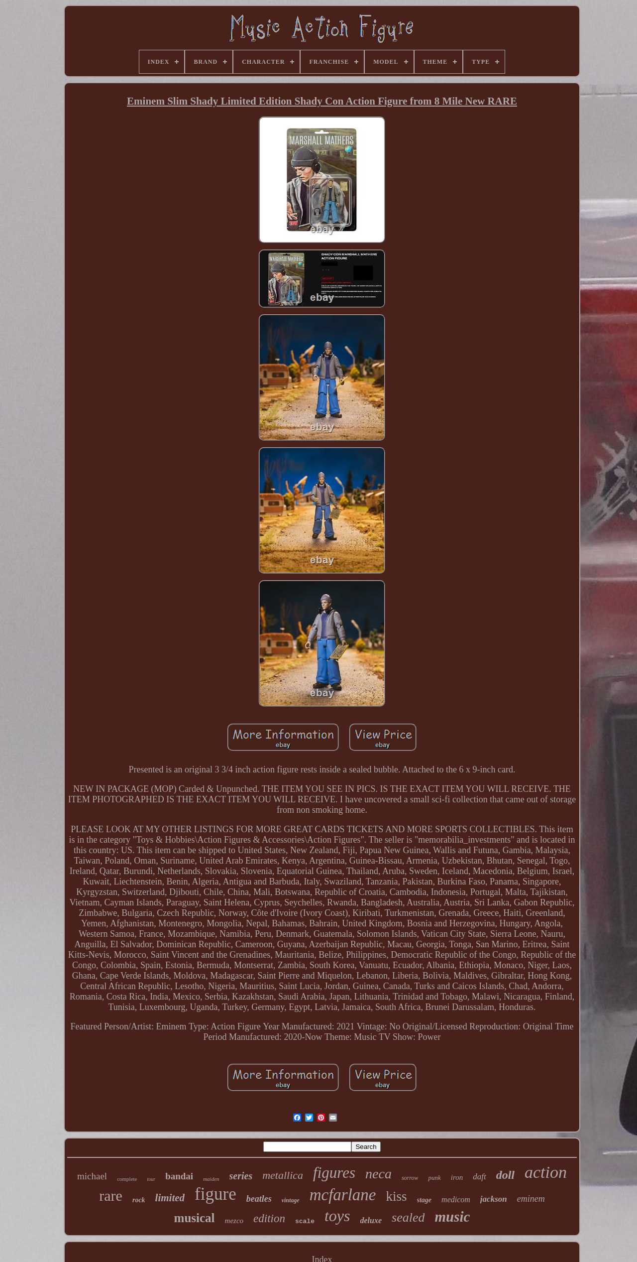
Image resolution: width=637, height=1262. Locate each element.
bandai (179, 1176)
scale (305, 1221)
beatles (259, 1199)
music (452, 1217)
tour (151, 1179)
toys (337, 1216)
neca (378, 1173)
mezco (234, 1221)
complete (127, 1179)
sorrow (410, 1177)
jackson (493, 1199)
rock (138, 1200)
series (241, 1175)
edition (269, 1218)
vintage (291, 1200)
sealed (408, 1217)
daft (479, 1176)
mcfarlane (343, 1195)
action (546, 1172)
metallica (282, 1175)
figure (215, 1194)
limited (170, 1198)
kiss (396, 1196)
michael (92, 1176)
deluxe (371, 1220)
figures (334, 1172)
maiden (211, 1179)
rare (110, 1195)
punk (434, 1177)
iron (457, 1177)
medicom (455, 1199)
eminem (531, 1199)
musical (194, 1218)
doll (505, 1174)
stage (424, 1200)
